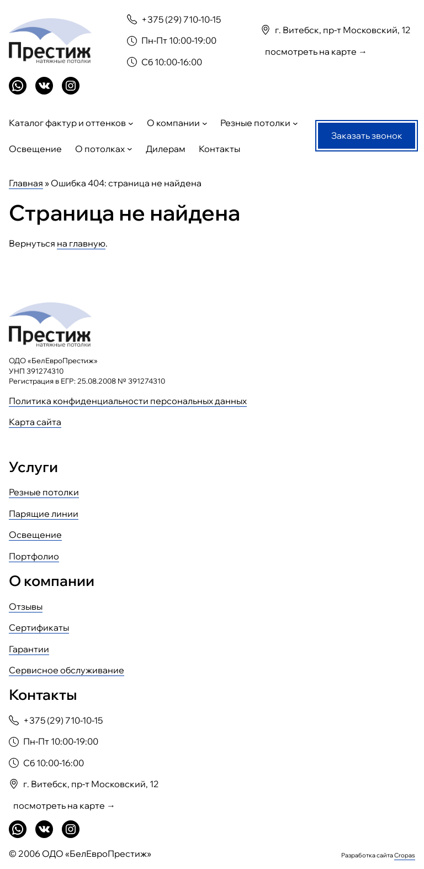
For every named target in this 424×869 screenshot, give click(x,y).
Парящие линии (43, 513)
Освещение (35, 534)
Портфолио (34, 556)
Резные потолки (44, 492)
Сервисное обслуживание (66, 670)
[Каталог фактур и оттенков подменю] (131, 123)
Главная (26, 183)
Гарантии (29, 649)
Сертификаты (39, 627)
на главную (81, 243)
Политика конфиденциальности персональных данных (128, 400)
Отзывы (26, 606)
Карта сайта (35, 421)
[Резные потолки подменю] (295, 123)
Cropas (404, 855)
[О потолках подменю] (129, 148)
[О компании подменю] (205, 123)
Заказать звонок (366, 135)
